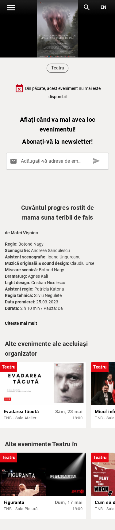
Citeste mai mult (21, 323)
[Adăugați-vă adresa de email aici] (59, 161)
